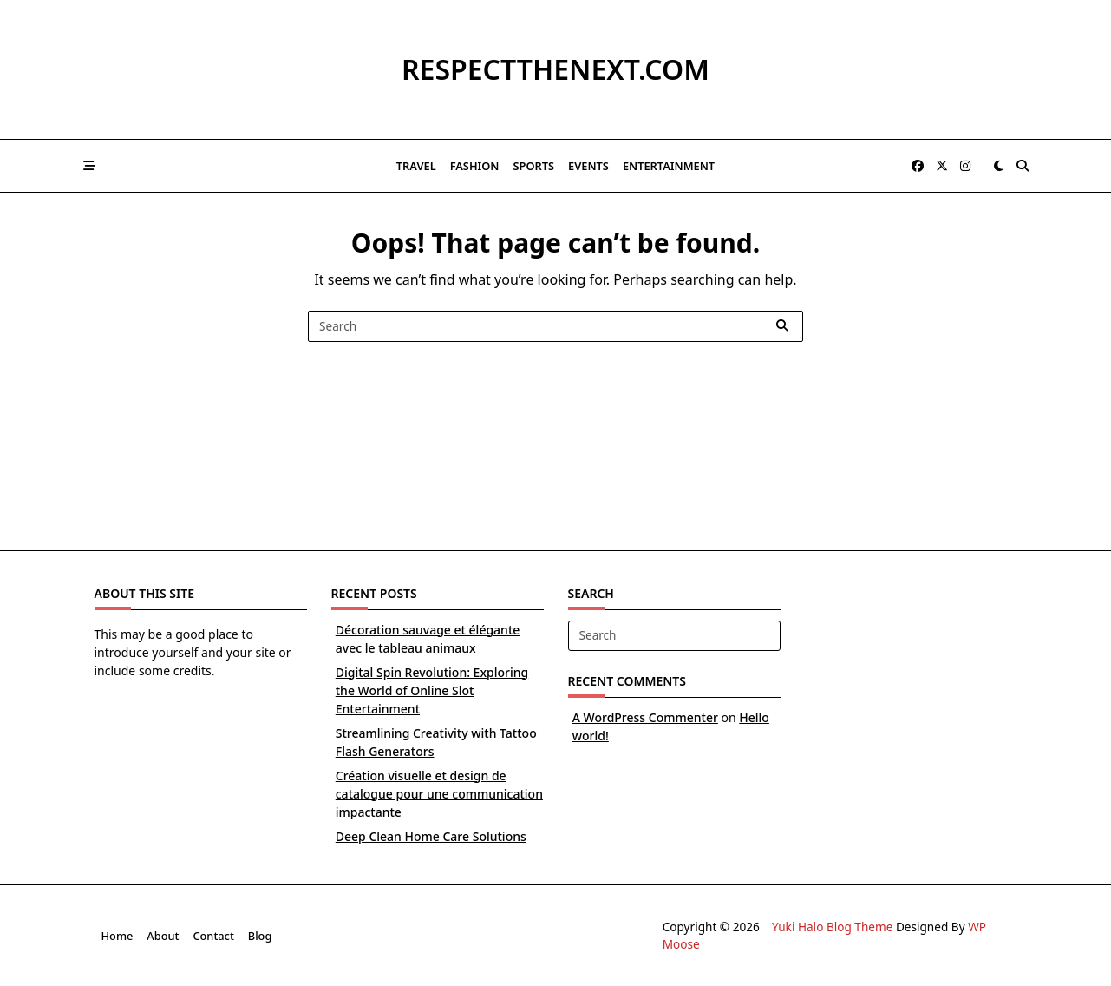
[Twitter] (942, 166)
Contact (213, 935)
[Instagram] (965, 166)
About (163, 935)
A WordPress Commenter (645, 717)
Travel (416, 166)
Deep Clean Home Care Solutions (431, 836)
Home (117, 935)
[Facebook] (918, 166)
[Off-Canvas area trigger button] (90, 166)
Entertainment (669, 166)
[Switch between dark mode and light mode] (999, 166)
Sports (534, 166)
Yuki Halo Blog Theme (832, 926)
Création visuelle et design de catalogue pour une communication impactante (439, 793)
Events (588, 166)
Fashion (475, 166)
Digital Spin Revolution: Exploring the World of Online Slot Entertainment (432, 690)
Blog (260, 935)
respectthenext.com (555, 69)
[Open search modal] (1022, 166)
